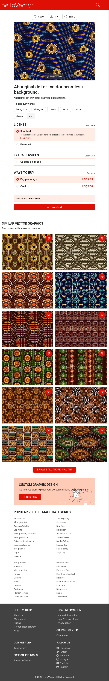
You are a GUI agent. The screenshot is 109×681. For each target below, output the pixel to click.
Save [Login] (39, 16)
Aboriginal (38, 109)
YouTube (62, 663)
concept (79, 109)
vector (65, 109)
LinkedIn (62, 667)
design (19, 116)
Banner (53, 109)
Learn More (90, 125)
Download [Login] (54, 207)
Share (70, 16)
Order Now (30, 497)
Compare (91, 173)
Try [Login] (54, 16)
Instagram (63, 659)
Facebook (63, 648)
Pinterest (62, 655)
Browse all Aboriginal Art (54, 469)
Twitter (61, 651)
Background (21, 109)
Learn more (25, 138)
